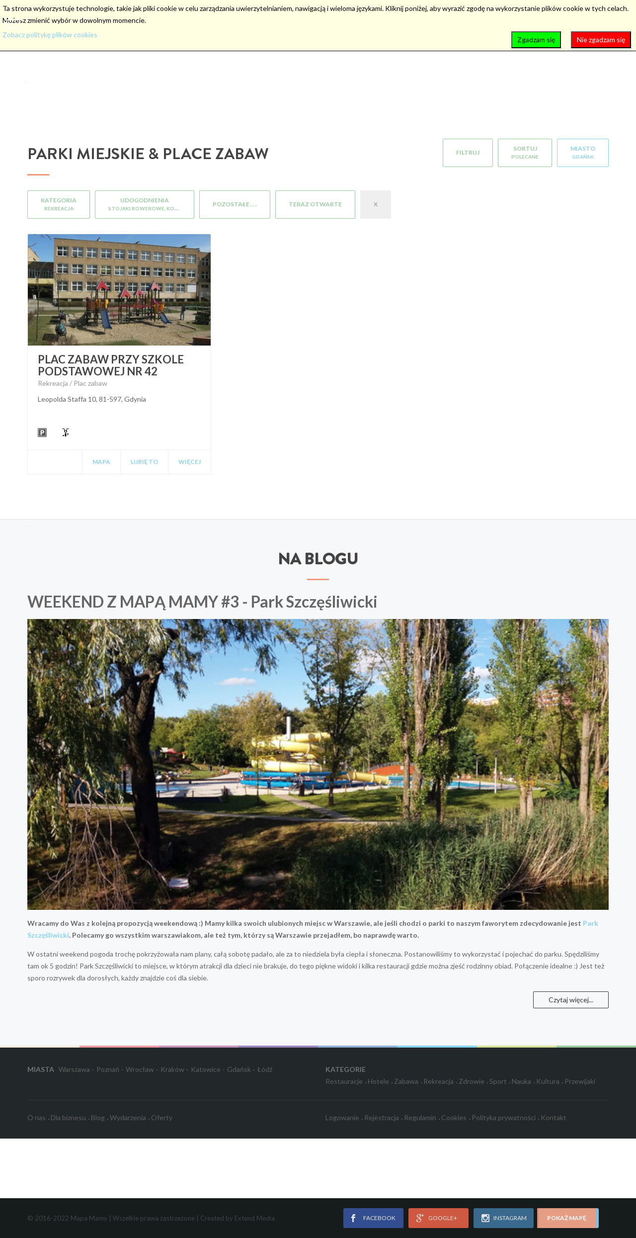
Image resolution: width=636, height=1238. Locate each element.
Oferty (161, 1117)
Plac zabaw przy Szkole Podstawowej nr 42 (111, 365)
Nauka (521, 1081)
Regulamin (420, 1117)
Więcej (189, 461)
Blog (98, 1117)
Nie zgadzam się (601, 39)
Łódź (264, 1069)
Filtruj (467, 152)
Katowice (206, 1069)
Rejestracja (381, 1117)
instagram (510, 1218)
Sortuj (525, 152)
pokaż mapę (566, 1218)
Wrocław (140, 1069)
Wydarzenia (128, 1117)
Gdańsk (239, 1069)
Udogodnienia (151, 204)
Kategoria (59, 203)
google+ (442, 1218)
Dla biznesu (68, 1117)
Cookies (454, 1117)
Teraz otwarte (315, 204)
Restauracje (344, 1081)
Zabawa (406, 1081)
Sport (498, 1081)
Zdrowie (471, 1081)
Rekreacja (438, 1081)
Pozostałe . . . (235, 204)
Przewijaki (579, 1081)
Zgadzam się (536, 39)
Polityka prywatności (504, 1117)
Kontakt (553, 1117)
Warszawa (74, 1069)
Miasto (582, 152)
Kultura (547, 1081)
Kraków (172, 1069)
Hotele (378, 1081)
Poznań (107, 1069)
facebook (379, 1218)
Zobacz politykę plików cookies (49, 34)
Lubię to (144, 461)
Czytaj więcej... (571, 999)
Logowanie (342, 1117)
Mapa (101, 461)
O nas (36, 1117)
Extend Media (255, 1218)
